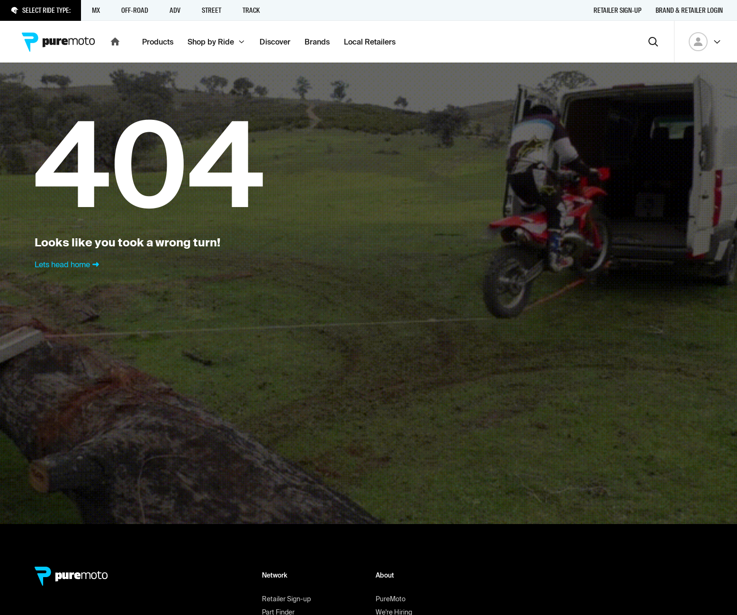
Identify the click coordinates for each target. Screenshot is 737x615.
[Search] (653, 41)
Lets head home (68, 264)
